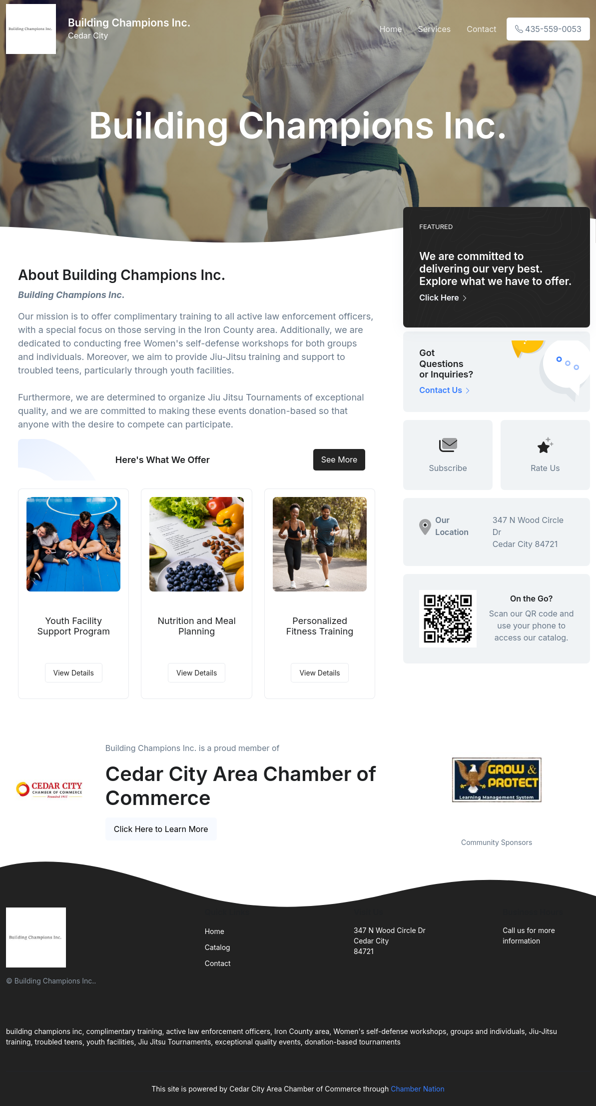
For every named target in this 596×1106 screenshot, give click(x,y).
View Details (73, 672)
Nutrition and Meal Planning (196, 626)
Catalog (217, 947)
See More (339, 459)
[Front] (33, 29)
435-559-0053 (548, 29)
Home (391, 29)
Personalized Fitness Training (320, 626)
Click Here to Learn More (161, 829)
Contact (481, 29)
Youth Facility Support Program (73, 626)
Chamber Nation (418, 1088)
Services (434, 29)
